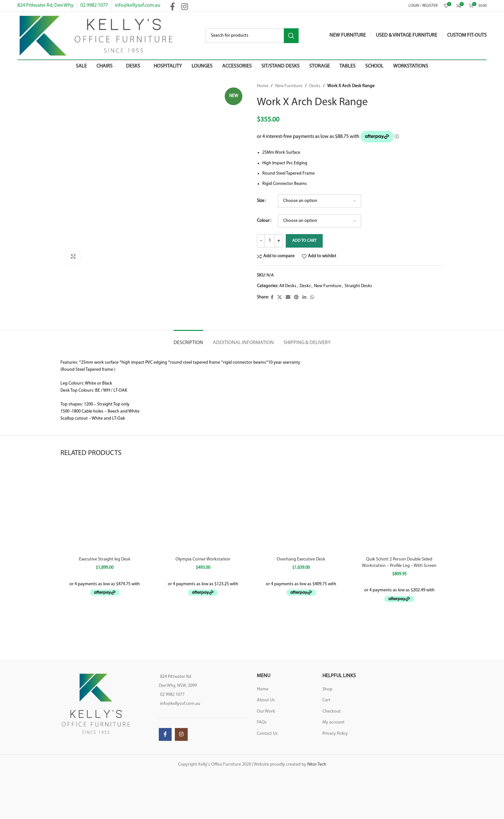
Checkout (331, 711)
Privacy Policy (335, 733)
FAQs (262, 722)
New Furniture (288, 86)
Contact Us (267, 733)
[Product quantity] (269, 241)
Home (262, 86)
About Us (266, 700)
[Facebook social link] (272, 297)
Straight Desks (358, 286)
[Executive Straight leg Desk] (104, 509)
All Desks (287, 286)
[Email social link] (288, 297)
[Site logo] (96, 35)
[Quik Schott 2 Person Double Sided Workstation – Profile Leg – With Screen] (399, 509)
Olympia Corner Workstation (203, 559)
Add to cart (304, 241)
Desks (314, 86)
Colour (263, 220)
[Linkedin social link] (304, 297)
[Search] (252, 35)
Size (260, 200)
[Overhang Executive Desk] (301, 509)
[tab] (188, 340)
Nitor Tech (316, 764)
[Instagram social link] (181, 734)
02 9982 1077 (94, 5)
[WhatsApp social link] (312, 297)
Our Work (266, 711)
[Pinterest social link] (296, 297)
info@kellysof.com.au (137, 5)
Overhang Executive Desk (301, 559)
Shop (327, 689)
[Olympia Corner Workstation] (203, 509)
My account (333, 722)
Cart (326, 700)
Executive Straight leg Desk (104, 559)
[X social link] (279, 297)
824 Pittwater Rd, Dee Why (45, 5)
